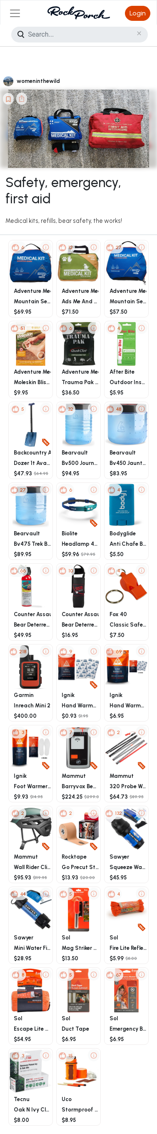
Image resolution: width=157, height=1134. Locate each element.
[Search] (79, 34)
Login (138, 13)
